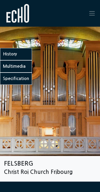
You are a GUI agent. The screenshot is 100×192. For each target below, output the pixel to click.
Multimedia (14, 66)
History (10, 54)
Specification (16, 79)
